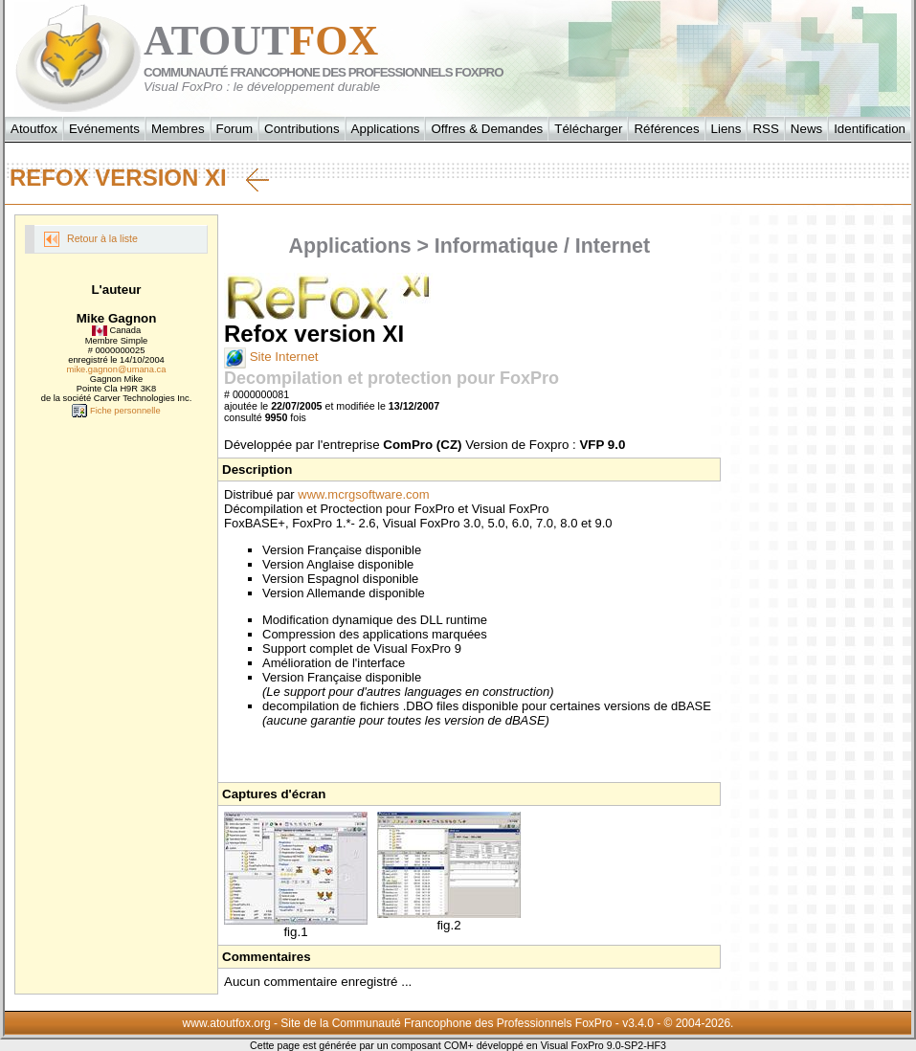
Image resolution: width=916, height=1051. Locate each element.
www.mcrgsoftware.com (363, 494)
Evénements (104, 129)
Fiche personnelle (116, 410)
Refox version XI (139, 178)
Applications (385, 129)
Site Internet (271, 356)
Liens (726, 129)
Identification (869, 129)
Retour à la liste (91, 239)
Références (666, 129)
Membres (178, 129)
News (806, 129)
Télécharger (588, 129)
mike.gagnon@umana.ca (117, 369)
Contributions (302, 129)
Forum (235, 129)
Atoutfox (34, 129)
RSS (765, 129)
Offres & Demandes (487, 129)
